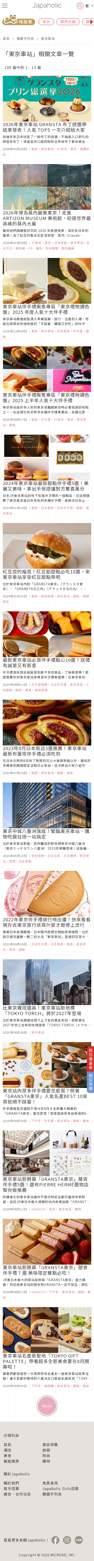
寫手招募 (11, 1488)
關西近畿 (68, 21)
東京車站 (48, 38)
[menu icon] (5, 6)
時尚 (46, 1455)
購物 (46, 1461)
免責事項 (50, 1483)
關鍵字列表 (25, 38)
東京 (46, 21)
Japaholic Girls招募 (60, 1488)
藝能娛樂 (11, 1461)
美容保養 (50, 1444)
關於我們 (11, 1483)
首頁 (6, 38)
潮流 (7, 1450)
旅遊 (46, 1450)
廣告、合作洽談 (17, 1494)
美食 (7, 1455)
